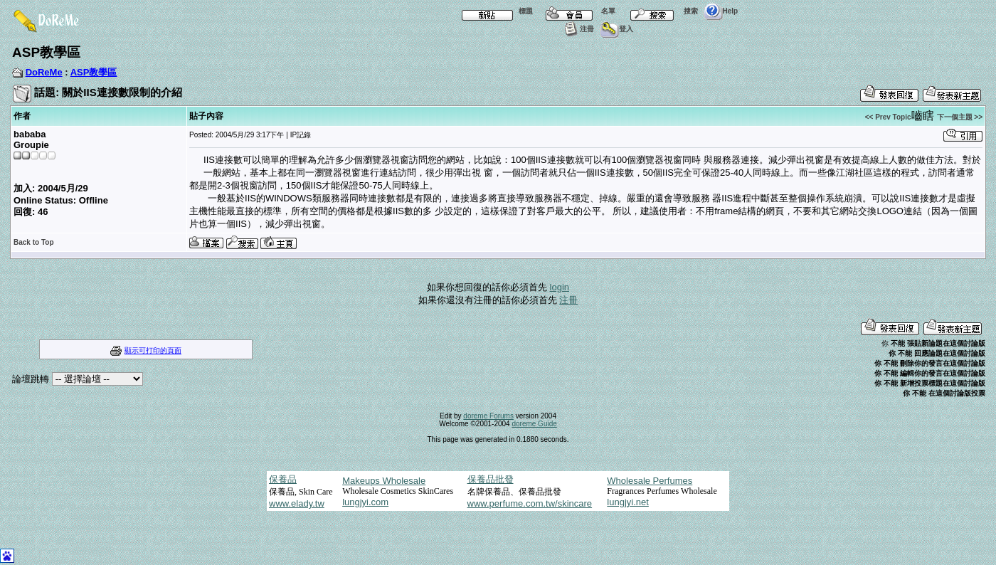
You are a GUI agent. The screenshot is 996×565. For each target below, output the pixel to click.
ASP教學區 (93, 72)
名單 (577, 11)
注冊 (577, 29)
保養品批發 (490, 479)
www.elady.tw (296, 503)
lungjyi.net (628, 502)
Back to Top (33, 242)
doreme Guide (534, 424)
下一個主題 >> (959, 117)
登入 (616, 29)
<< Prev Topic (888, 117)
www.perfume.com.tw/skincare (530, 503)
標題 (494, 11)
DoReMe (44, 72)
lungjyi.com (365, 502)
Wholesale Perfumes (649, 480)
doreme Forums (488, 416)
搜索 (659, 11)
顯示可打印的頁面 (152, 350)
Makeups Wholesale (383, 480)
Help (721, 11)
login (559, 287)
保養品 (283, 479)
